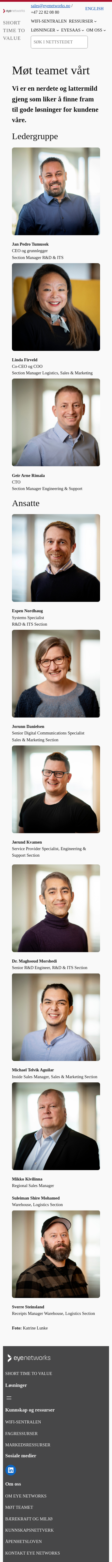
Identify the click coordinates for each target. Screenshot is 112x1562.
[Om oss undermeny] (104, 30)
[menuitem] (94, 7)
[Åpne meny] (9, 1397)
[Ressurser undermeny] (95, 21)
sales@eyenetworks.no (50, 5)
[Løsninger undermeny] (57, 30)
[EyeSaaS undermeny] (83, 30)
